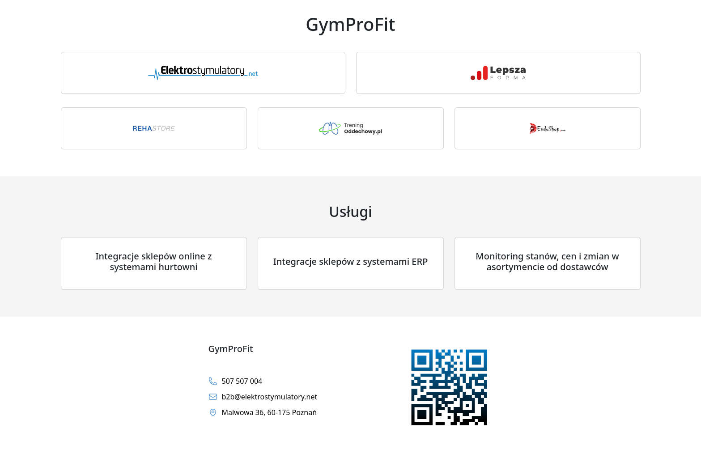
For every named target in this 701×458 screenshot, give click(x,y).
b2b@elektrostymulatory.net (263, 396)
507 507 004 (235, 381)
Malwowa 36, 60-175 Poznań (262, 412)
